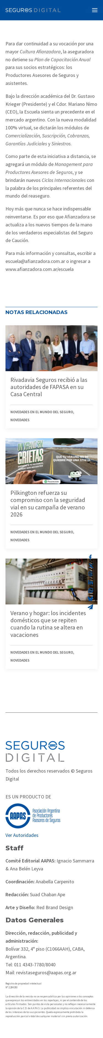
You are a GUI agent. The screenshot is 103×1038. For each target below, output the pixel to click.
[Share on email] (90, 607)
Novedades (19, 420)
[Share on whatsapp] (90, 590)
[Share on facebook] (90, 557)
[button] (95, 10)
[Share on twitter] (90, 565)
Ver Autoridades (21, 835)
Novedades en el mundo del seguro (41, 412)
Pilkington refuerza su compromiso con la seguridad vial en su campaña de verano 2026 (47, 503)
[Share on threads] (90, 574)
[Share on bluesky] (90, 598)
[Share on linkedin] (90, 582)
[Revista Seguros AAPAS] (32, 10)
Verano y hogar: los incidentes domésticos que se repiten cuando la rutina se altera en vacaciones (48, 624)
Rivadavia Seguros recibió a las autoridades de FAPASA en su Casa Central (48, 387)
